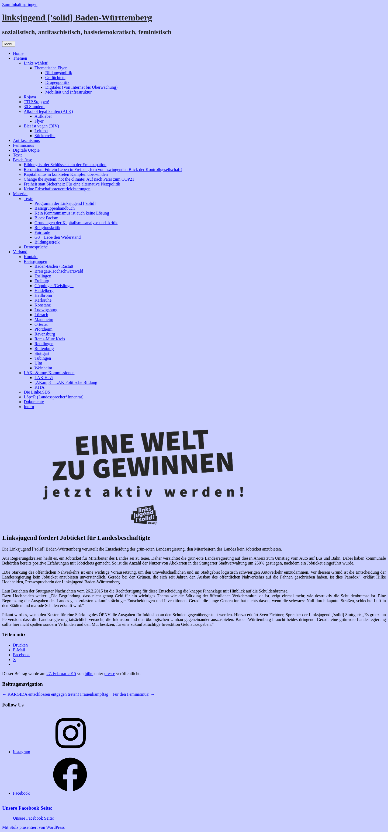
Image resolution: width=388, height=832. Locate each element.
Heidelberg (44, 290)
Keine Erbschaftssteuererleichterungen (57, 189)
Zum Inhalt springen (19, 4)
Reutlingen (43, 343)
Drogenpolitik (57, 82)
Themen (20, 58)
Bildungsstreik (47, 242)
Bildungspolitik (58, 72)
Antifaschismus (26, 140)
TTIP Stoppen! (36, 101)
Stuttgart (41, 353)
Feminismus (23, 145)
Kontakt (31, 256)
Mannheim (43, 319)
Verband (20, 251)
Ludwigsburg (45, 310)
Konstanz (42, 305)
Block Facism (46, 218)
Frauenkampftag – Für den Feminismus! (117, 694)
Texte (17, 155)
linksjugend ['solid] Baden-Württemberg (77, 17)
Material (20, 193)
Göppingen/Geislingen (54, 285)
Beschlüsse (22, 160)
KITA (39, 387)
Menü (8, 44)
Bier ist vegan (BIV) (41, 126)
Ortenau (41, 324)
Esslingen (42, 276)
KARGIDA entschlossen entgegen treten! (40, 694)
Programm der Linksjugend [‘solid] (65, 203)
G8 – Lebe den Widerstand (57, 237)
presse (109, 673)
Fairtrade (42, 232)
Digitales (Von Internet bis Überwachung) (81, 87)
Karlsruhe (42, 300)
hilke (89, 673)
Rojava (30, 97)
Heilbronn (43, 295)
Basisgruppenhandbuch (54, 208)
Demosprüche (36, 247)
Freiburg (41, 280)
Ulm (38, 363)
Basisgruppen (35, 261)
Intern (29, 406)
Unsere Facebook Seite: (27, 808)
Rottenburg (44, 348)
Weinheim (43, 368)
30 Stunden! (34, 106)
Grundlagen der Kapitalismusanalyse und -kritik (75, 222)
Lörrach (41, 314)
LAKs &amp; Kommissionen (49, 372)
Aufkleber (43, 116)
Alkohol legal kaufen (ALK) (48, 111)
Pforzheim (43, 329)
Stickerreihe (44, 135)
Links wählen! (36, 63)
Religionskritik (47, 227)
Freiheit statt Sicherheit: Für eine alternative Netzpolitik (72, 184)
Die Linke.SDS (37, 392)
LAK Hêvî (43, 377)
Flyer (39, 121)
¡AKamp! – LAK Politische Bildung (65, 382)
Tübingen (42, 358)
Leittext (41, 130)
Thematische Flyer (50, 68)
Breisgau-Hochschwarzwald (58, 271)
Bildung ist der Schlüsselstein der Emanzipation (65, 164)
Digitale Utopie (26, 150)
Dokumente (34, 401)
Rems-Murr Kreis (49, 339)
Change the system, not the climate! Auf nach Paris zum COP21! (80, 179)
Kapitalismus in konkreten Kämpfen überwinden (66, 174)
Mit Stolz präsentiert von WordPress (33, 827)
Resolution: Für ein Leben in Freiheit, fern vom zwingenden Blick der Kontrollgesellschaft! (103, 169)
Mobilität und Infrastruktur (68, 92)
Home (18, 53)
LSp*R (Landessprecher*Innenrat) (54, 397)
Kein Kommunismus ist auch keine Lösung (71, 213)
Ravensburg (44, 334)
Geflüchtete (55, 77)
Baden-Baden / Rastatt (53, 266)
